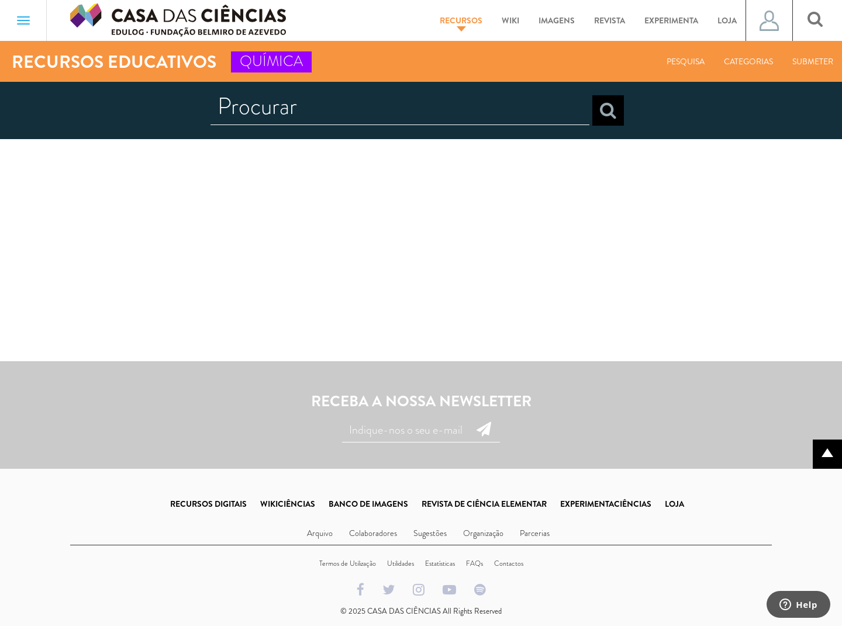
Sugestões (430, 533)
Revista (609, 20)
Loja (727, 20)
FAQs (474, 563)
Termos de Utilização (347, 563)
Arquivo (320, 533)
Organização (483, 533)
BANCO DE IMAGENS (368, 504)
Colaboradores (373, 533)
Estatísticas (440, 563)
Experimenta (671, 20)
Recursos (461, 23)
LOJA (674, 504)
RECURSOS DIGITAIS (208, 504)
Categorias (748, 61)
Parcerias (535, 533)
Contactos (508, 563)
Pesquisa (686, 61)
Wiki (510, 20)
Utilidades (400, 563)
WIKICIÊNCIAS (287, 504)
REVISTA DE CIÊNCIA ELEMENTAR (484, 504)
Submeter (812, 61)
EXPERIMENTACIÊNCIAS (605, 504)
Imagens (557, 20)
